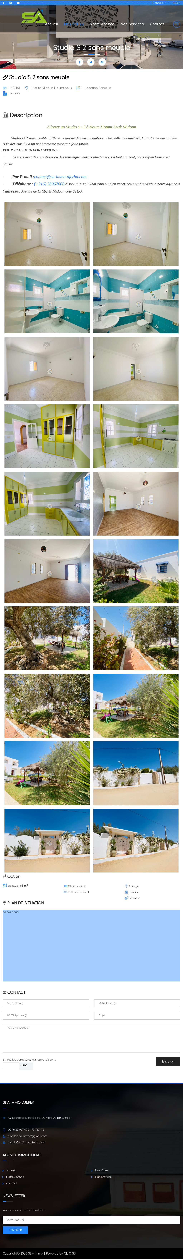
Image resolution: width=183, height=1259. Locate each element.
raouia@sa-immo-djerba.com (26, 1142)
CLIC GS (70, 1253)
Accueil (51, 24)
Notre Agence (102, 24)
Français (158, 3)
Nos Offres (74, 24)
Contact (157, 24)
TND (176, 3)
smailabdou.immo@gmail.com (27, 1136)
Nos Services (132, 24)
